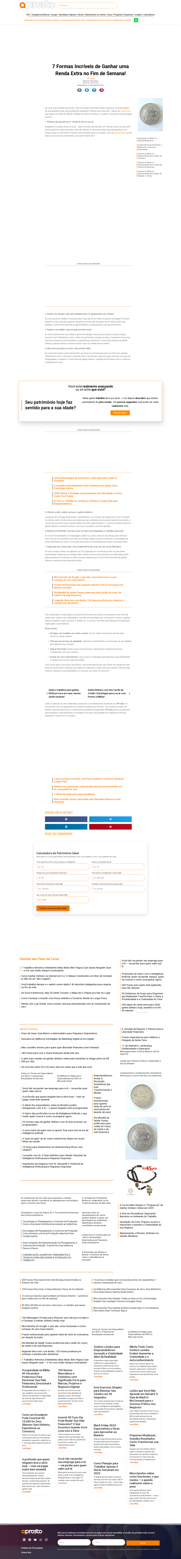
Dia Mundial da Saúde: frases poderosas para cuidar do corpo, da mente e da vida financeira (102, 1124)
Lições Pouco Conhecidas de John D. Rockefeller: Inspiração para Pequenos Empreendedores (96, 1239)
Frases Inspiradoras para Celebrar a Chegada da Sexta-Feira (141, 1039)
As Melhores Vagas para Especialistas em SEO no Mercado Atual (69, 1078)
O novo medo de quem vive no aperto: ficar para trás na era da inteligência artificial (55, 1132)
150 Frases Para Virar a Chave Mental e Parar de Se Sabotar (52, 1289)
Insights (138, 14)
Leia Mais (26, 1404)
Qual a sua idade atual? (101, 862)
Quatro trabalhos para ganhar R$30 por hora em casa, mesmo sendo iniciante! (63, 693)
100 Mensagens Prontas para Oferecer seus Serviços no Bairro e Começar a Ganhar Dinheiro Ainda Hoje (55, 1319)
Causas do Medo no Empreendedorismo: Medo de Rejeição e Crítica (150, 173)
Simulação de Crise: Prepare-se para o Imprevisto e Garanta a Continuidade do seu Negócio (140, 1224)
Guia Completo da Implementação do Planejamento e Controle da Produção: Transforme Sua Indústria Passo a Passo (50, 1245)
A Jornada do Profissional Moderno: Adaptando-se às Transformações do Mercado (96, 1200)
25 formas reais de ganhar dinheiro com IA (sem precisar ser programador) (54, 1123)
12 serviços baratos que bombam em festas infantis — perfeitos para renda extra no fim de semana (55, 1297)
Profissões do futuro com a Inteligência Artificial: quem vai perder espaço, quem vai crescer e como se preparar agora (143, 976)
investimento (120, 133)
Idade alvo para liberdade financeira (51, 873)
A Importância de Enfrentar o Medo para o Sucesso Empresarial (150, 147)
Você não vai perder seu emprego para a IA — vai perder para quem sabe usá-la (54, 1090)
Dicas (109, 14)
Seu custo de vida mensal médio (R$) (51, 895)
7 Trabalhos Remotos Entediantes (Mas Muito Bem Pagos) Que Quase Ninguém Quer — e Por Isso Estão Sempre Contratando (66, 969)
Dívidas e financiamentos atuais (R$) (107, 884)
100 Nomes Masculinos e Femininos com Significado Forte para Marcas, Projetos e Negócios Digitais (72, 1378)
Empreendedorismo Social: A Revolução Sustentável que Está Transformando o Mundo (104, 1084)
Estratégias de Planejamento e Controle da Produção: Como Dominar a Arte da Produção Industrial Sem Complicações (50, 1233)
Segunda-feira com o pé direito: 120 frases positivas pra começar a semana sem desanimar (51, 1353)
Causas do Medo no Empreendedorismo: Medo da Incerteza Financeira (150, 164)
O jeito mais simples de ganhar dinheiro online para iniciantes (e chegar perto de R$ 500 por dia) (65, 1060)
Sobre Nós (26, 1552)
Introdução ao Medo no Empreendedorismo (147, 139)
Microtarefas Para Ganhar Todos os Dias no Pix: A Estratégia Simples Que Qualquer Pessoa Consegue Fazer (124, 1300)
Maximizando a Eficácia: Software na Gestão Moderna (139, 1234)
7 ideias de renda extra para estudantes (74, 794)
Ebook (81, 14)
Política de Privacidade (32, 1548)
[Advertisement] (139, 5)
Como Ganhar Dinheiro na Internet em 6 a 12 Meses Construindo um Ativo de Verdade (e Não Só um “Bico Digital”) (66, 977)
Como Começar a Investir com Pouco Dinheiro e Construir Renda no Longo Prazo (64, 998)
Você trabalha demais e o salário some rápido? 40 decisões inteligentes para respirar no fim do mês (66, 986)
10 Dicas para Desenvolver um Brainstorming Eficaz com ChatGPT (52, 1148)
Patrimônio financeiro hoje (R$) (49, 884)
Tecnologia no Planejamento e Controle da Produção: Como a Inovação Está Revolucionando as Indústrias (50, 1223)
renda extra (125, 111)
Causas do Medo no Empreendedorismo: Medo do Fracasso (150, 156)
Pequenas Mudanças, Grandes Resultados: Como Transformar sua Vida (144, 1440)
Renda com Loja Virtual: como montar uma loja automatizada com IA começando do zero (65, 1005)
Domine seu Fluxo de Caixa (39, 959)
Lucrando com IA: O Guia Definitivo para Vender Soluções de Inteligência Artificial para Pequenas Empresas (54, 1157)
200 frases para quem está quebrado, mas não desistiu (142, 986)
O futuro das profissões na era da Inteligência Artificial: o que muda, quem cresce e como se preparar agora (54, 1115)
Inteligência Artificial (40, 14)
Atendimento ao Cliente (95, 14)
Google (54, 14)
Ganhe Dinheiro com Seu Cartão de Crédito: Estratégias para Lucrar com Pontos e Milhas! (109, 693)
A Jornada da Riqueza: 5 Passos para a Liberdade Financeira (142, 1030)
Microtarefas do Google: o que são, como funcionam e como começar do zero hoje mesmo (54, 1328)
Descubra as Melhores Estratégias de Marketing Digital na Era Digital (57, 1038)
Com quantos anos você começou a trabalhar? (56, 862)
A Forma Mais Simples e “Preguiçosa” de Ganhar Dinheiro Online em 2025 (141, 1206)
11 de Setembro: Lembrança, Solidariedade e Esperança (137, 1047)
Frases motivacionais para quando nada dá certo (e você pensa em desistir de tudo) (102, 1105)
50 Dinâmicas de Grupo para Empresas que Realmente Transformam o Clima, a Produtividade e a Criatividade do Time (142, 996)
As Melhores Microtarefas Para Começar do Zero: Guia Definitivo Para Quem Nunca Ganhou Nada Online (127, 1290)
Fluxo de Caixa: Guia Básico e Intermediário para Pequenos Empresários (59, 1033)
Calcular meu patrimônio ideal (53, 908)
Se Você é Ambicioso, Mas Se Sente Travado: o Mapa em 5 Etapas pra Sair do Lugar (65, 992)
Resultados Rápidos (68, 14)
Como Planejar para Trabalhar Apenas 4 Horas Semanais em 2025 (106, 1468)
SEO (28, 14)
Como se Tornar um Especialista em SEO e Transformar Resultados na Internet (37, 1076)
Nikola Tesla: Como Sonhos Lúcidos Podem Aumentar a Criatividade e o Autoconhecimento (142, 1353)
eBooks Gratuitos (29, 1029)
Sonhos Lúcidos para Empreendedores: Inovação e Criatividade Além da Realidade (108, 1351)
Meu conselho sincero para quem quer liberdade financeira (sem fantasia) (60, 1047)
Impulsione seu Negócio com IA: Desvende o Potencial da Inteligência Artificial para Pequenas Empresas (52, 1165)
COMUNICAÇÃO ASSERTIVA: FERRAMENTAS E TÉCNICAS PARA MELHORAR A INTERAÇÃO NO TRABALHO (47, 1257)
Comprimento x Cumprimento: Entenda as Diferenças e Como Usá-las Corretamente (140, 1074)
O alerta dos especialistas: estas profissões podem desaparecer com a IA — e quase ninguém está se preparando (55, 1106)
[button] (79, 90)
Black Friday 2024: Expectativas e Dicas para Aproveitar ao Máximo (107, 1430)
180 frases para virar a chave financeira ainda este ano (50, 1053)
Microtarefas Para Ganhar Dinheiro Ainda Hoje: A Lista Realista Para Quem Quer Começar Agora (126, 1309)
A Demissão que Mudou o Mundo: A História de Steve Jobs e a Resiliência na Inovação (95, 1256)
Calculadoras (149, 14)
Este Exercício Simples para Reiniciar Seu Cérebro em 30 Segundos (108, 1392)
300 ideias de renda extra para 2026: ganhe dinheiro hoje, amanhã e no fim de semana (141, 1007)
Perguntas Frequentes (123, 14)
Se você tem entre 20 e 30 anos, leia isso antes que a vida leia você (56, 1067)
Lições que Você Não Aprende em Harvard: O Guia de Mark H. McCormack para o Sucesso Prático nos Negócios (144, 1399)
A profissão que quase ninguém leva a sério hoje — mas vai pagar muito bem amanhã (53, 1098)
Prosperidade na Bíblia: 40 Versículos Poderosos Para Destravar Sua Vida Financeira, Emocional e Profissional (36, 1378)
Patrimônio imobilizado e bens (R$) (106, 873)
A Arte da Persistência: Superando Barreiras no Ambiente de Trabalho (138, 1215)
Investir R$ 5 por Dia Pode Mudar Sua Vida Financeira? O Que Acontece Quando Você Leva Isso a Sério (72, 1424)
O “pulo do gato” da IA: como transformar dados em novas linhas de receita (53, 1140)
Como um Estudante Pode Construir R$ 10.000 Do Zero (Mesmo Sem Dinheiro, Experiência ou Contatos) (36, 1423)
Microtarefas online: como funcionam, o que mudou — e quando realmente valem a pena (144, 1480)
